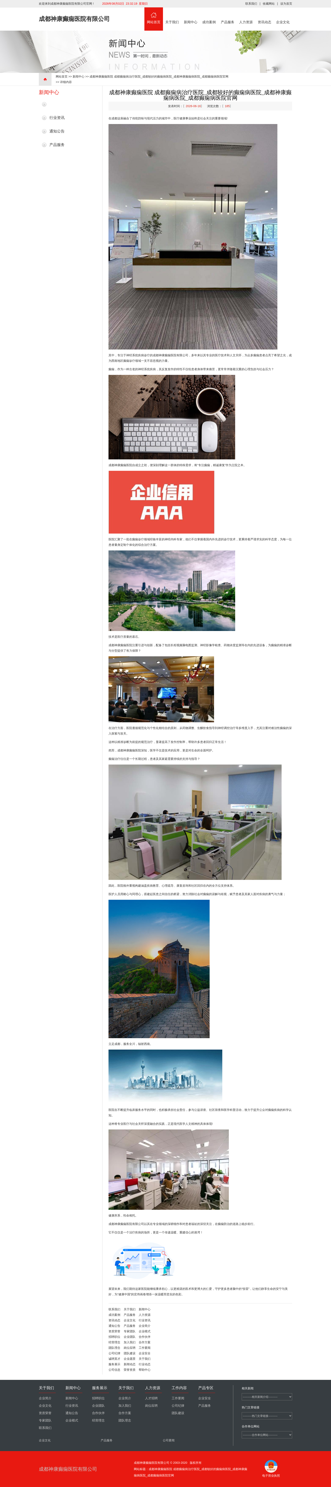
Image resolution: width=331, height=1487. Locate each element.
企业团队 (130, 1336)
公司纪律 (114, 1353)
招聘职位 (114, 1336)
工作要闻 (145, 1347)
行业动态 (145, 1364)
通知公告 (57, 131)
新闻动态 (130, 1364)
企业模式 (145, 1331)
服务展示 (114, 1364)
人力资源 (246, 15)
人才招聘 (151, 1398)
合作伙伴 (145, 1336)
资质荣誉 (114, 1331)
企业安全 (145, 1353)
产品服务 (227, 15)
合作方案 (145, 1342)
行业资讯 (57, 118)
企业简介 (145, 1325)
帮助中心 (145, 1369)
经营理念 (114, 1342)
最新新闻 (57, 104)
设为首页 (286, 3)
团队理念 (114, 1347)
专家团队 (130, 1331)
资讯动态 (264, 15)
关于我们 (172, 15)
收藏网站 (269, 3)
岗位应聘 (130, 1347)
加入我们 (130, 1342)
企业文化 (283, 15)
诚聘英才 (114, 1358)
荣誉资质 (130, 1369)
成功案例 (209, 15)
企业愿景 (130, 1358)
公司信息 (114, 1369)
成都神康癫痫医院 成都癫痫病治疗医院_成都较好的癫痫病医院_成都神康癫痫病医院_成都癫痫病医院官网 (159, 76)
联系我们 (251, 3)
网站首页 (153, 15)
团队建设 (130, 1353)
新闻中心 (190, 15)
